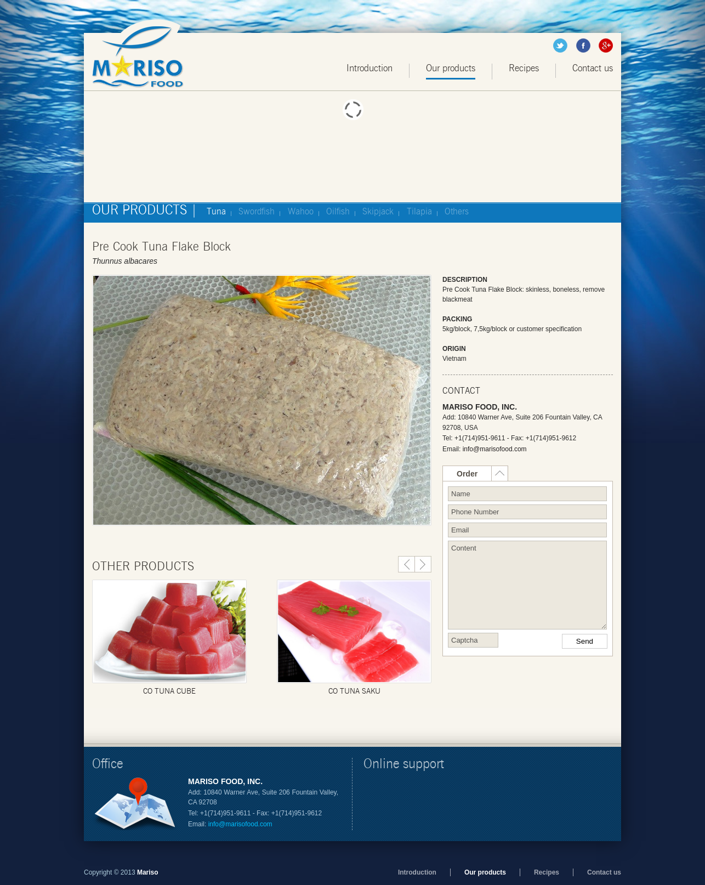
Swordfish (256, 211)
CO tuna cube (169, 691)
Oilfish (338, 211)
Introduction (369, 68)
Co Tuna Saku (354, 691)
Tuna (216, 211)
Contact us (592, 68)
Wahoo (301, 211)
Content (527, 585)
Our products (450, 68)
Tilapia (419, 211)
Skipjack (378, 211)
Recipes (524, 68)
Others (457, 211)
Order (467, 473)
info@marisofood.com (495, 449)
